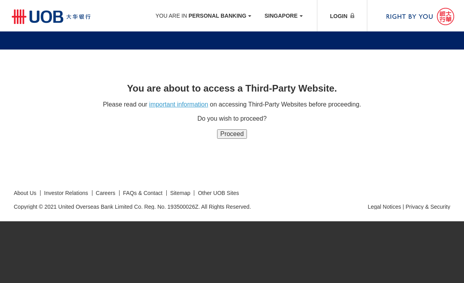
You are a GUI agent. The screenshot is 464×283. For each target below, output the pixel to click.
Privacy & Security (427, 207)
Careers (106, 193)
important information (178, 104)
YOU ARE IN (203, 16)
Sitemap (180, 193)
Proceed (232, 133)
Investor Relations (66, 193)
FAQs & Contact (142, 193)
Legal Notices (384, 207)
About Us (25, 193)
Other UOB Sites (218, 193)
